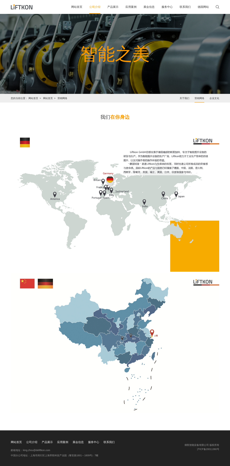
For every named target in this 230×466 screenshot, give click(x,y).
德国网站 (203, 9)
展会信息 (149, 9)
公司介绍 (94, 9)
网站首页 (76, 9)
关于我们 (184, 98)
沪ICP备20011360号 (208, 449)
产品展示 (112, 9)
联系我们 (185, 9)
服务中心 (167, 9)
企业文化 (214, 98)
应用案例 (131, 9)
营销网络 (199, 98)
